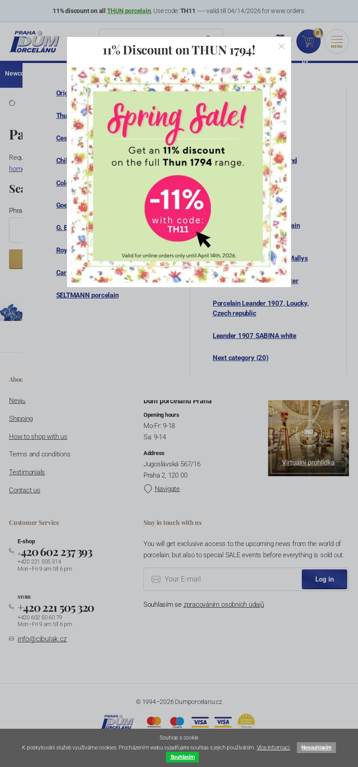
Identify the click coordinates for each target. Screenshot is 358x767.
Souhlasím (182, 757)
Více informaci (273, 747)
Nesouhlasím (316, 747)
